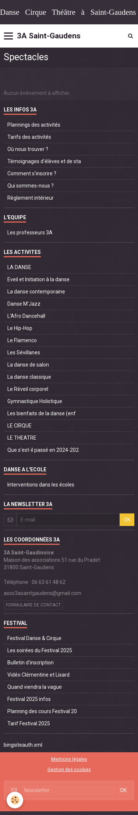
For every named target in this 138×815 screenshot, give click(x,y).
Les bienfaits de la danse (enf (41, 413)
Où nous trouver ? (27, 149)
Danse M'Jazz (23, 304)
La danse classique (29, 377)
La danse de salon (28, 365)
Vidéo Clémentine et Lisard (38, 675)
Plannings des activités (33, 125)
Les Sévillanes (23, 352)
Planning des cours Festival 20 (42, 711)
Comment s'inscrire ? (31, 173)
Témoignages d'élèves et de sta (44, 161)
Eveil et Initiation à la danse (38, 279)
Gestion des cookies (69, 769)
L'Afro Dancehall (26, 316)
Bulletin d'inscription (30, 663)
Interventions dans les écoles (40, 485)
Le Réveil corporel (27, 389)
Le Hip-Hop (19, 328)
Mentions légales (69, 759)
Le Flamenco (22, 340)
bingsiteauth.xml (23, 745)
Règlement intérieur (30, 198)
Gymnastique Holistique (34, 401)
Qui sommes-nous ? (30, 186)
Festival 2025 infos (29, 699)
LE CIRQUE (19, 426)
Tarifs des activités (29, 137)
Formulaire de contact (33, 605)
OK (127, 520)
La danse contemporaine (36, 292)
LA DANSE (19, 267)
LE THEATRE (21, 438)
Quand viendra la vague (34, 687)
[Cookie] (15, 800)
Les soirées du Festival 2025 (39, 650)
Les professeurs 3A (30, 232)
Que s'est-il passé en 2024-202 (43, 450)
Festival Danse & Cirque (34, 638)
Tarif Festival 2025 (28, 723)
